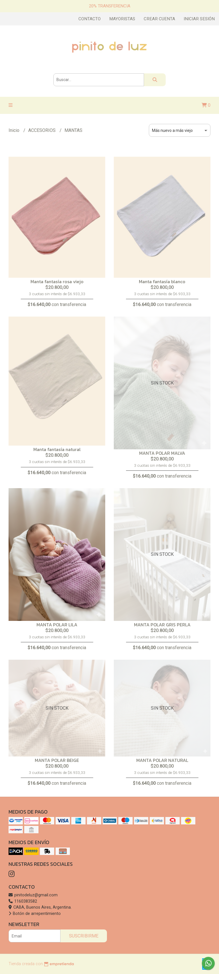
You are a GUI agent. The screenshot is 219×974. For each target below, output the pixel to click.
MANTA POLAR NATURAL (162, 760)
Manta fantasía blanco (162, 281)
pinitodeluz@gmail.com (33, 895)
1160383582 (23, 901)
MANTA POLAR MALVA (162, 453)
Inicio (15, 130)
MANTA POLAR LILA (56, 624)
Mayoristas (122, 18)
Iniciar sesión (199, 18)
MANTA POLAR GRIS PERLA (162, 624)
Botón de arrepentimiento (35, 913)
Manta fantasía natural (57, 449)
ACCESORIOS (42, 130)
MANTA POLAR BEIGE (57, 760)
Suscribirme (83, 936)
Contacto (89, 18)
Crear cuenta (159, 18)
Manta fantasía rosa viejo (57, 281)
